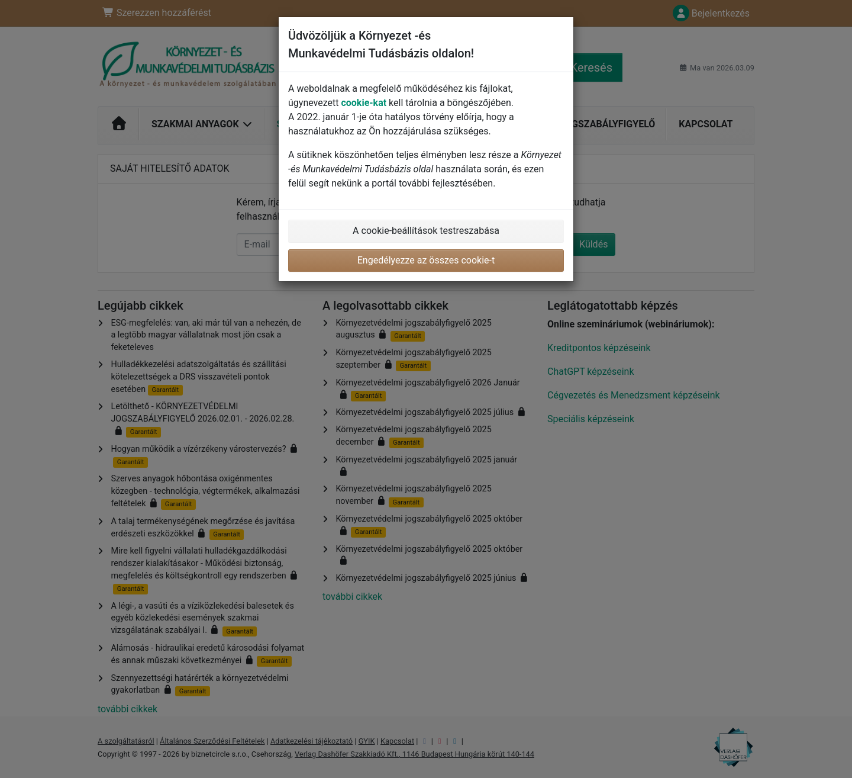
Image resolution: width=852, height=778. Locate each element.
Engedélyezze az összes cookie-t (426, 260)
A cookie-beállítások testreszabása (426, 230)
